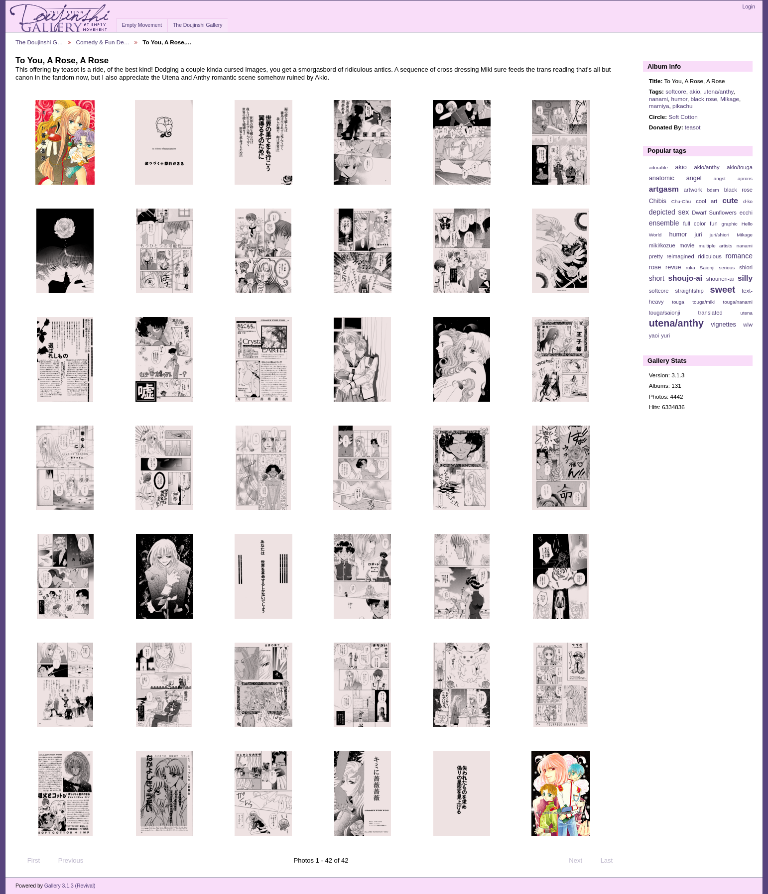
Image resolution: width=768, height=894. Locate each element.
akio (694, 91)
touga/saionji (664, 313)
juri (698, 234)
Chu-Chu (681, 201)
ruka (690, 267)
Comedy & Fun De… (103, 42)
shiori (746, 267)
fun (714, 223)
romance (739, 256)
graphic (730, 223)
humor (679, 99)
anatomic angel (675, 178)
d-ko (748, 201)
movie (686, 245)
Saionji (707, 267)
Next (580, 861)
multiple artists (715, 245)
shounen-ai (720, 279)
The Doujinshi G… (39, 42)
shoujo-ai (685, 278)
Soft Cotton (682, 116)
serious (727, 267)
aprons (745, 178)
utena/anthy (718, 91)
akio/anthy (706, 167)
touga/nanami (738, 302)
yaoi (654, 335)
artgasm (664, 189)
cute (730, 200)
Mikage (729, 99)
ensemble (664, 223)
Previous (66, 861)
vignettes (723, 324)
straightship (689, 291)
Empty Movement (142, 25)
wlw (748, 325)
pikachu (682, 106)
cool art (706, 201)
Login (749, 6)
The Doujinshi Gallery (197, 25)
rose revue (665, 267)
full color (694, 223)
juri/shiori (719, 234)
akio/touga (740, 167)
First (29, 861)
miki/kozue (662, 245)
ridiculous (709, 256)
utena (746, 313)
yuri (665, 335)
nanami (658, 99)
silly (745, 278)
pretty (656, 256)
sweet (723, 289)
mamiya (659, 106)
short (656, 278)
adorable (658, 167)
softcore (675, 91)
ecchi (746, 213)
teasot (693, 127)
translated (710, 313)
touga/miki (703, 302)
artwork (693, 190)
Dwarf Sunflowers (714, 213)
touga (678, 302)
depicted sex (669, 212)
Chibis (657, 201)
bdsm (713, 190)
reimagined (680, 256)
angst (720, 178)
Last (611, 861)
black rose (704, 99)
